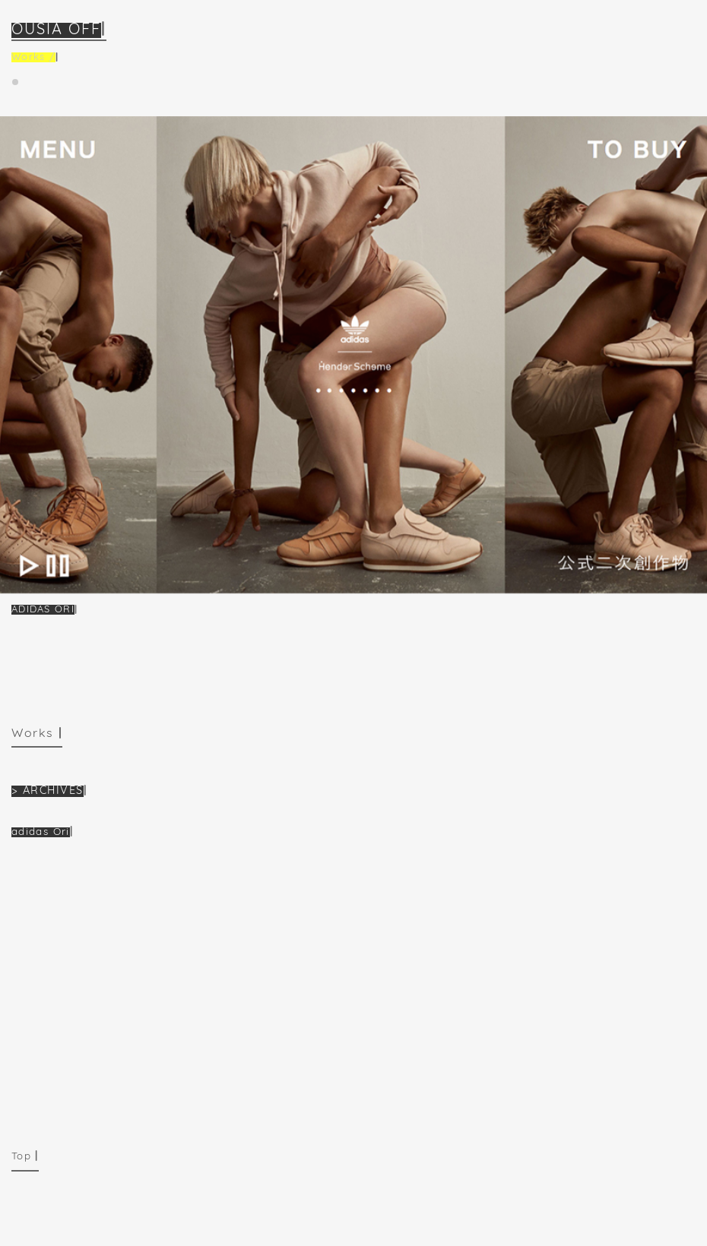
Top (21, 1157)
